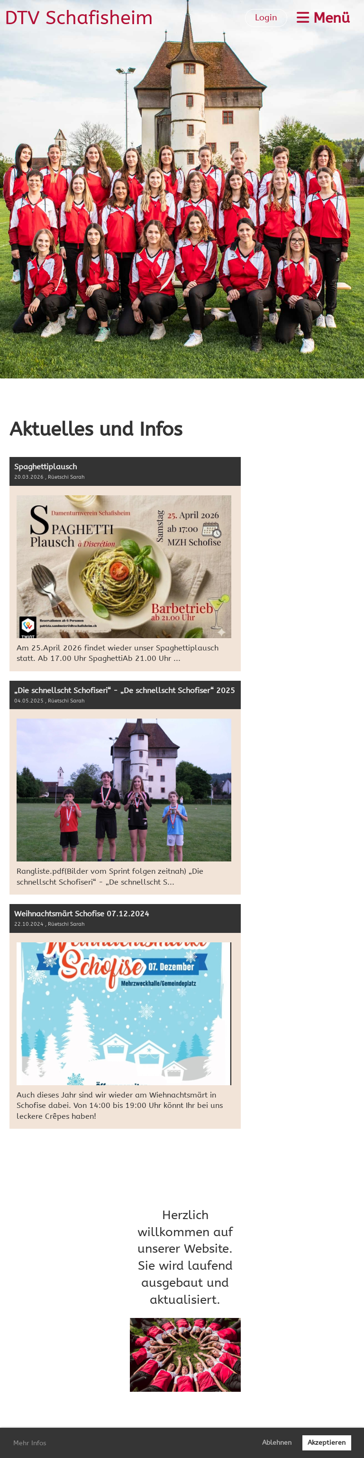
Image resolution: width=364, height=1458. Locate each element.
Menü (323, 17)
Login (266, 17)
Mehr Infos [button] (29, 1443)
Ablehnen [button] (276, 1443)
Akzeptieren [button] (327, 1443)
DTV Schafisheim (79, 18)
